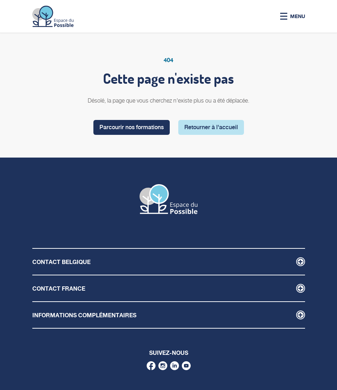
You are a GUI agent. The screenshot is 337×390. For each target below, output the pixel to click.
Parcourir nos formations (131, 127)
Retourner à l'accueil (211, 127)
